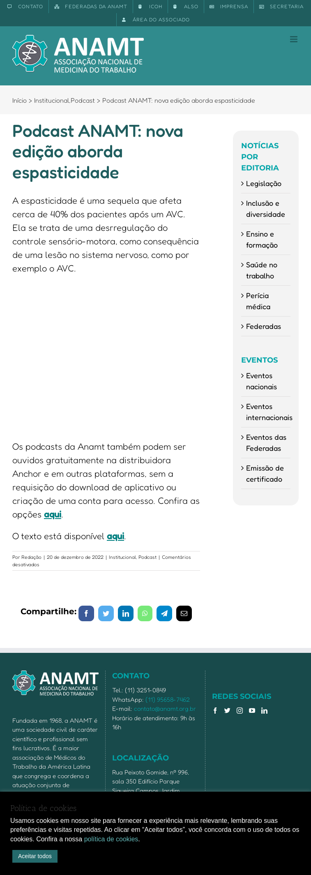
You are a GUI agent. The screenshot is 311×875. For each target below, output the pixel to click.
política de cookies (111, 839)
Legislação (263, 183)
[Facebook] (215, 710)
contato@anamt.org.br (165, 708)
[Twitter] (227, 710)
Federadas (263, 326)
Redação (31, 557)
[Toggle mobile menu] (294, 39)
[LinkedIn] (264, 710)
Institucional (122, 557)
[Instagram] (240, 710)
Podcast (147, 557)
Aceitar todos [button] (35, 856)
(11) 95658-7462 (167, 699)
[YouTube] (252, 710)
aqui (52, 514)
